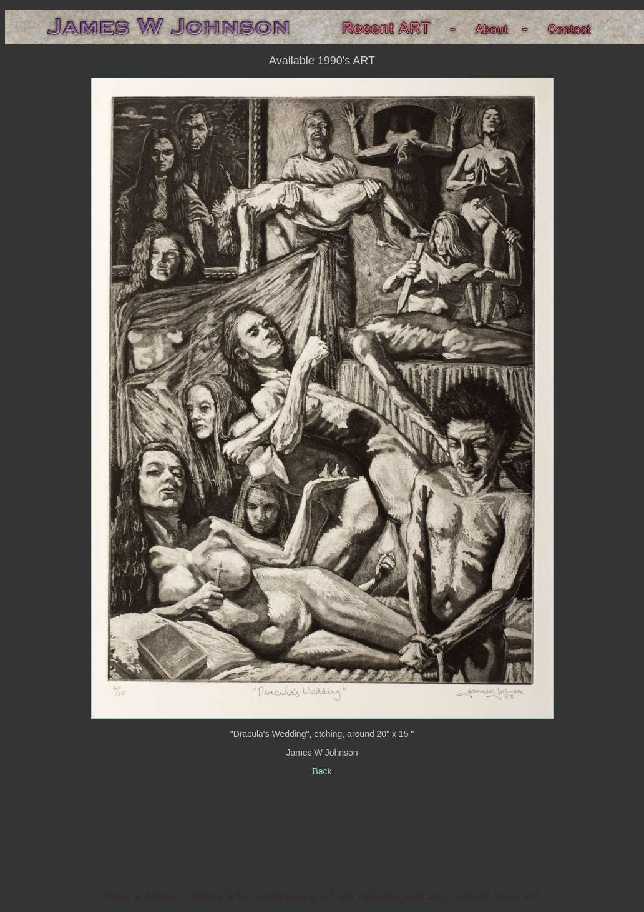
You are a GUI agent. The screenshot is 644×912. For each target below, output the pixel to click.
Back (321, 771)
